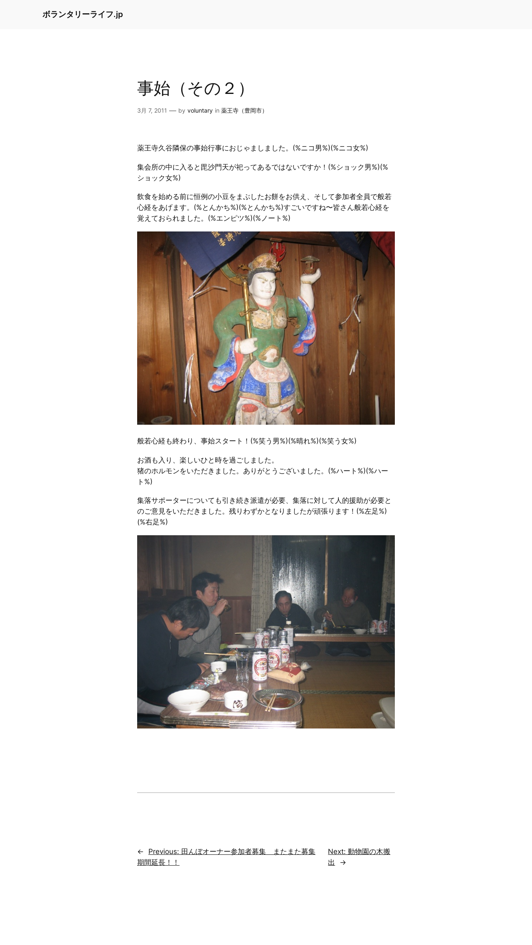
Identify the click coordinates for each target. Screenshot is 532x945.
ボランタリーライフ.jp (82, 14)
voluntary (200, 110)
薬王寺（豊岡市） (244, 110)
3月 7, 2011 (152, 110)
